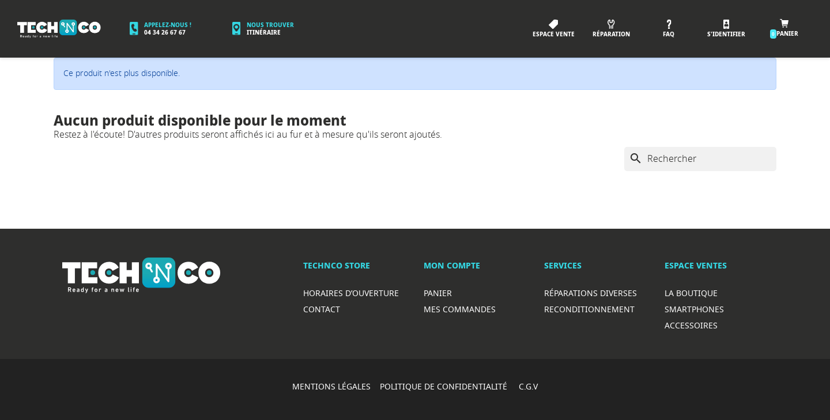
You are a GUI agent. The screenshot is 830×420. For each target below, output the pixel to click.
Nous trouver (270, 25)
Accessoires (691, 325)
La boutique (691, 292)
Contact (321, 309)
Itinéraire (264, 32)
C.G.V (528, 386)
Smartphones (694, 309)
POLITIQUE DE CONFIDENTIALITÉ (445, 386)
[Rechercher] (700, 159)
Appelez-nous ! (167, 25)
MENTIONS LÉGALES (331, 386)
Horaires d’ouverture (351, 292)
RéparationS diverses (590, 292)
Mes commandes (460, 309)
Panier (438, 292)
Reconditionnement (589, 309)
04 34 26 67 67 (165, 32)
